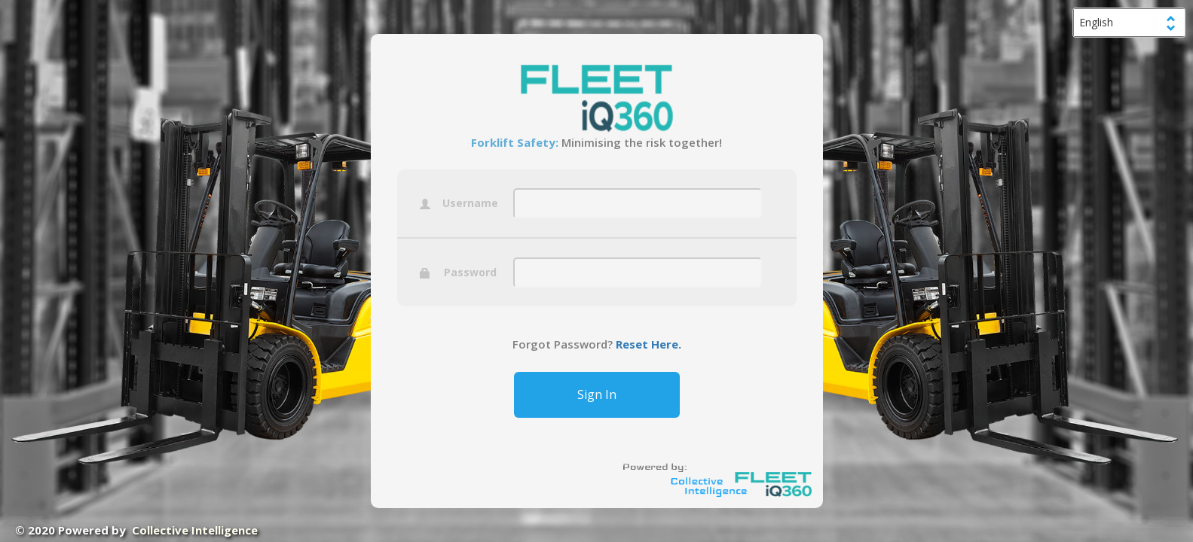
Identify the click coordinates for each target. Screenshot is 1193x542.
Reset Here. (647, 344)
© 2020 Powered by (136, 529)
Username (459, 204)
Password (458, 273)
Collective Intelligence (195, 529)
